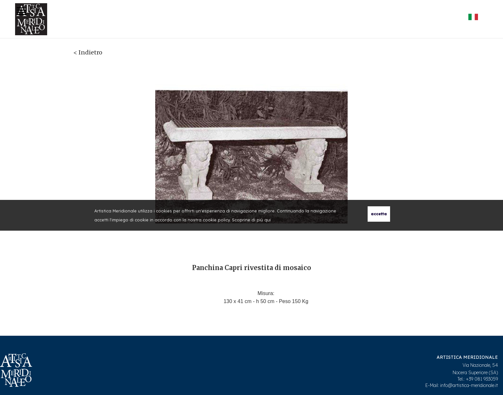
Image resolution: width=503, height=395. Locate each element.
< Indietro (87, 52)
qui (267, 219)
